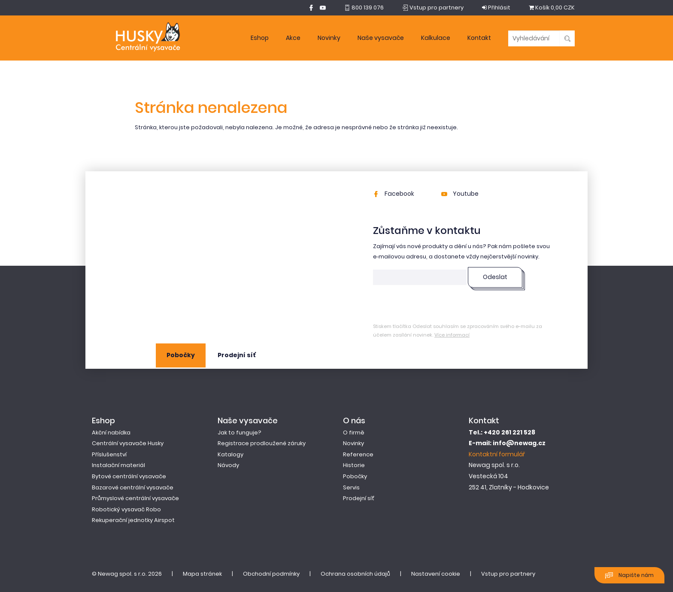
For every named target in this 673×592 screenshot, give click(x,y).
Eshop (260, 37)
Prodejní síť (237, 355)
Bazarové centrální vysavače (132, 487)
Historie (354, 465)
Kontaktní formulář (497, 454)
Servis (351, 487)
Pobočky (181, 355)
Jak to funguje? (239, 432)
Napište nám (629, 575)
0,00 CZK (552, 7)
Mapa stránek (202, 574)
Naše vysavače (381, 37)
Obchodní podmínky (271, 574)
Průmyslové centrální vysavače (135, 498)
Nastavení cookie (435, 574)
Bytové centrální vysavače (129, 476)
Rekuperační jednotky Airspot (133, 520)
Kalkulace (435, 37)
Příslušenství (109, 454)
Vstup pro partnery (508, 574)
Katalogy (230, 454)
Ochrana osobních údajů (355, 574)
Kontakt (479, 37)
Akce (293, 37)
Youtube (460, 193)
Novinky (329, 37)
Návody (228, 465)
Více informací (452, 334)
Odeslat (495, 277)
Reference (358, 454)
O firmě (353, 432)
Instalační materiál (118, 465)
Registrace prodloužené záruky (262, 443)
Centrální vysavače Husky (128, 443)
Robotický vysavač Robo (126, 509)
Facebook (393, 193)
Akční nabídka (111, 432)
